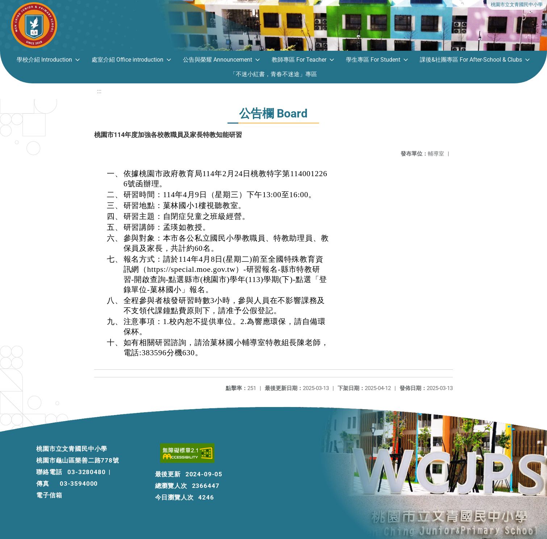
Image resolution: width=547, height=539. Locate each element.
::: (99, 91)
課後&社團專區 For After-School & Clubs (471, 59)
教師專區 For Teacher (299, 59)
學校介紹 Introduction (44, 59)
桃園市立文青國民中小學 (517, 4)
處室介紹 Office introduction (127, 59)
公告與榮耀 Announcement (217, 59)
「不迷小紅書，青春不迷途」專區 (273, 74)
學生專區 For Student (373, 59)
